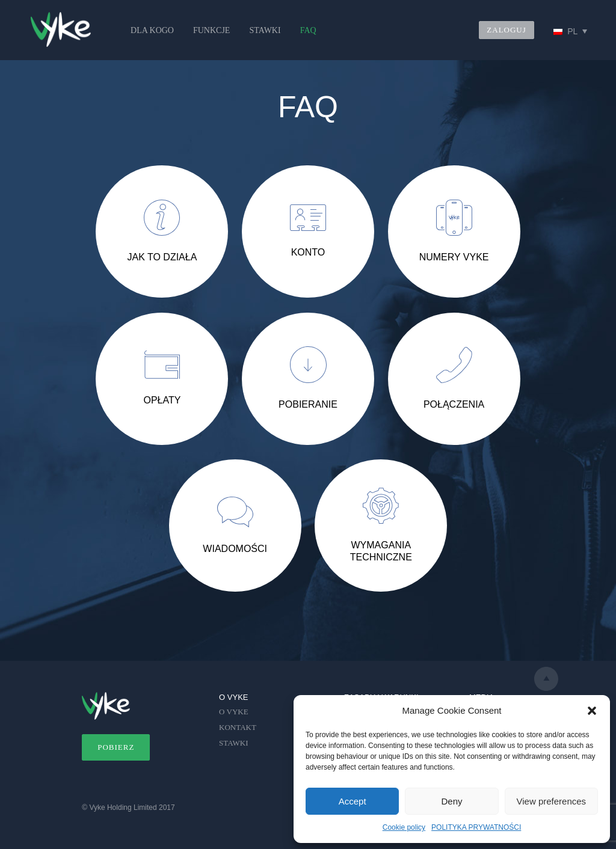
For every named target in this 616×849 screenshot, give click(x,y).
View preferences (552, 801)
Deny (451, 801)
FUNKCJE (211, 30)
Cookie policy (404, 827)
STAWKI (264, 30)
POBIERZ (115, 747)
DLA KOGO (152, 30)
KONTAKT (237, 727)
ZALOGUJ (506, 29)
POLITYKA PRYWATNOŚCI (476, 827)
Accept (352, 801)
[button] (592, 711)
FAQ (308, 30)
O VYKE (233, 711)
